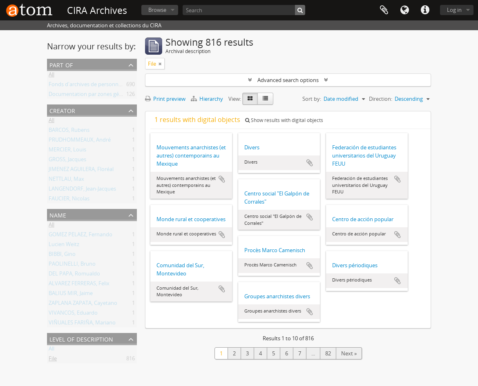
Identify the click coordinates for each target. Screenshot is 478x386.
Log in (454, 9)
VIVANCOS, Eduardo (73, 314)
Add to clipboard (222, 179)
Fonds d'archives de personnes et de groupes (104, 85)
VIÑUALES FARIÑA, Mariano (82, 324)
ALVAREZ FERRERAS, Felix (79, 284)
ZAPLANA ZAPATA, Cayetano (83, 304)
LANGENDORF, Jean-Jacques (82, 190)
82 (328, 353)
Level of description (81, 338)
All (51, 76)
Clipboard (384, 10)
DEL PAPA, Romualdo (74, 275)
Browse (157, 9)
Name (57, 214)
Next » (349, 353)
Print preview (165, 98)
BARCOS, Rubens (69, 131)
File (53, 360)
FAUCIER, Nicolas (69, 200)
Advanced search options (288, 80)
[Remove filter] (160, 64)
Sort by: (311, 98)
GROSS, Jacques (67, 160)
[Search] (244, 10)
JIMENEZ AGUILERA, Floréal (81, 170)
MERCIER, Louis (67, 151)
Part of (61, 64)
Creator (62, 109)
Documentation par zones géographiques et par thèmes (117, 95)
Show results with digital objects (284, 120)
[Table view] (265, 99)
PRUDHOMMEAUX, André (80, 141)
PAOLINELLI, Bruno (72, 265)
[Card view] (250, 99)
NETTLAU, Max (66, 180)
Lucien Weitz (64, 245)
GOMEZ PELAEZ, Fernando (80, 236)
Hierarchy (207, 98)
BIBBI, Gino (62, 255)
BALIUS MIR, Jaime (71, 294)
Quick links (425, 10)
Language (404, 10)
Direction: (380, 98)
